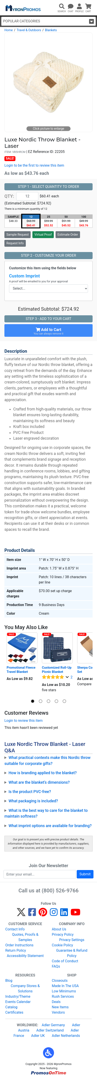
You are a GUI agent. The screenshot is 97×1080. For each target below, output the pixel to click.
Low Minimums (64, 991)
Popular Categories (48, 21)
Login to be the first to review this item (34, 165)
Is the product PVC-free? (30, 791)
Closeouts (60, 980)
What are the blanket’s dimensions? (39, 782)
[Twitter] (21, 914)
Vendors (58, 1012)
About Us (59, 929)
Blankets (51, 30)
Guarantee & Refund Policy (72, 953)
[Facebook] (32, 914)
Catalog (11, 1007)
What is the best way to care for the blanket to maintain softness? (46, 813)
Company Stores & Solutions (25, 988)
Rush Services (63, 996)
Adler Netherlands (66, 1036)
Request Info (15, 243)
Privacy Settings (71, 940)
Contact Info (15, 929)
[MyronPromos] (22, 8)
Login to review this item (23, 720)
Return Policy (15, 950)
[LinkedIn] (64, 914)
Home (8, 30)
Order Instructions (19, 945)
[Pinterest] (42, 914)
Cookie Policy (62, 945)
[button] (32, 701)
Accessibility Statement (25, 956)
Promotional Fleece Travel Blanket (21, 670)
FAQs (56, 966)
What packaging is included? (33, 801)
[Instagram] (53, 914)
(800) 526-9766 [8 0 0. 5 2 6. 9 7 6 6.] (60, 890)
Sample (17, 234)
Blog (8, 980)
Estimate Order (68, 234)
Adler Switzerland (50, 1030)
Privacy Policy (63, 934)
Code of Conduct (65, 961)
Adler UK (38, 1036)
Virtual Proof (43, 234)
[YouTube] (75, 914)
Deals (56, 1002)
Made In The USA (65, 986)
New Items (60, 1007)
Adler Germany (53, 1025)
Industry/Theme (17, 996)
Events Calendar (18, 1002)
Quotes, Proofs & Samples (25, 937)
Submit (85, 874)
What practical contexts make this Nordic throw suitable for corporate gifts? (47, 760)
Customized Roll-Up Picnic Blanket (57, 670)
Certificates (14, 1012)
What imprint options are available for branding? (50, 826)
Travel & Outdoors (29, 30)
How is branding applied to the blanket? (43, 773)
